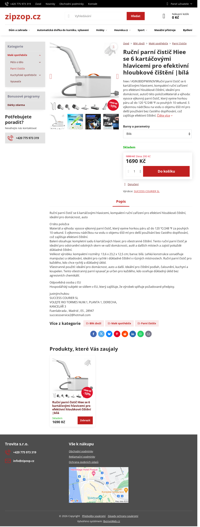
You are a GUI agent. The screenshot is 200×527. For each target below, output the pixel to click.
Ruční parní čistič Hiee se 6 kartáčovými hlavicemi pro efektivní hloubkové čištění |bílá (71, 407)
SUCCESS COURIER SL (147, 191)
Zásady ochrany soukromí (123, 516)
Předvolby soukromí (94, 516)
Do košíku (166, 171)
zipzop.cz (23, 16)
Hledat (135, 16)
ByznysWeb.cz (111, 521)
